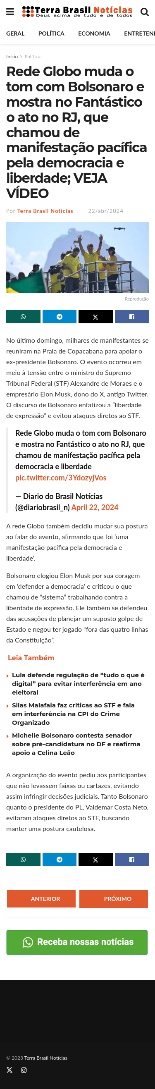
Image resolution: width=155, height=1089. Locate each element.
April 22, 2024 (95, 507)
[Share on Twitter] (96, 316)
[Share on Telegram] (60, 316)
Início (12, 56)
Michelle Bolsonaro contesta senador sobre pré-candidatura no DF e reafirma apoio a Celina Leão (76, 744)
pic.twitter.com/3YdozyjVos (60, 477)
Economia (94, 33)
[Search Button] (145, 11)
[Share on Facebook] (132, 316)
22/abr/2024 (106, 211)
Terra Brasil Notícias (45, 211)
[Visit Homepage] (77, 11)
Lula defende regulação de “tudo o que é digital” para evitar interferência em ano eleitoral (78, 683)
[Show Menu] (10, 11)
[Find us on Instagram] (24, 1070)
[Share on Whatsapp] (23, 316)
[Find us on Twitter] (9, 1070)
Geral (15, 33)
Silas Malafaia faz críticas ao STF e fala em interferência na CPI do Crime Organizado (73, 713)
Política (51, 33)
